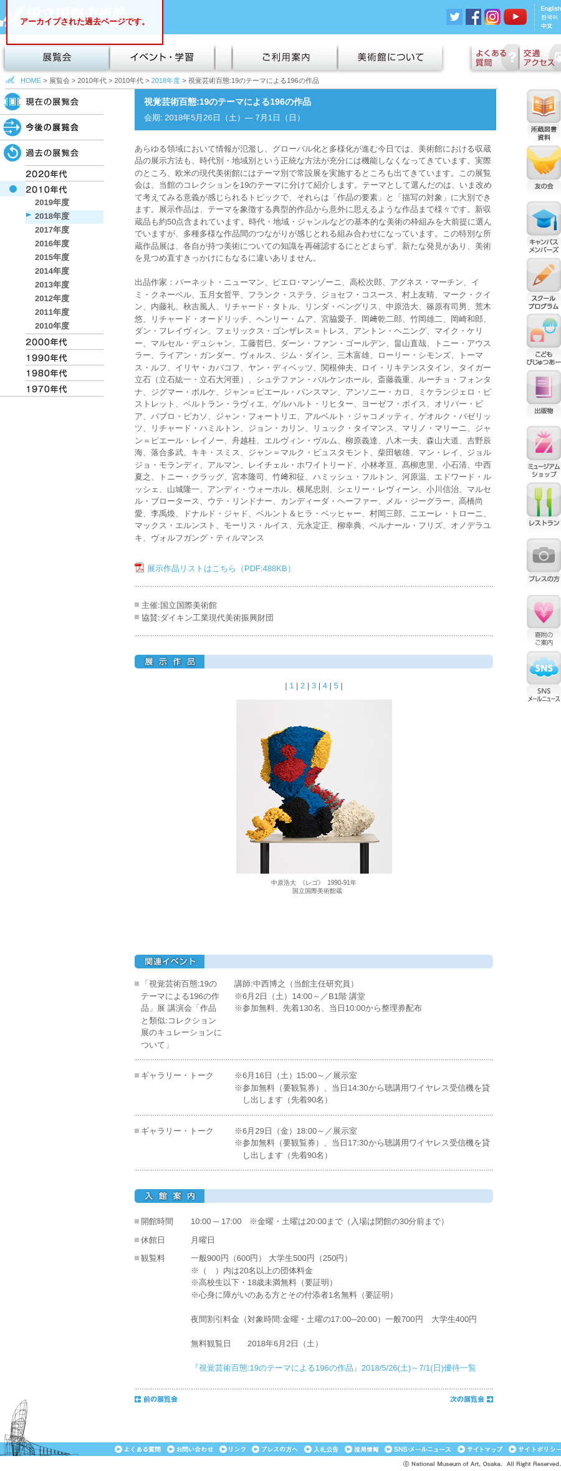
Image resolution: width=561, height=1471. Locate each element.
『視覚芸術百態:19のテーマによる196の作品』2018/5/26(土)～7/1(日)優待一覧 (333, 1367)
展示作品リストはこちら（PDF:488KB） (221, 568)
